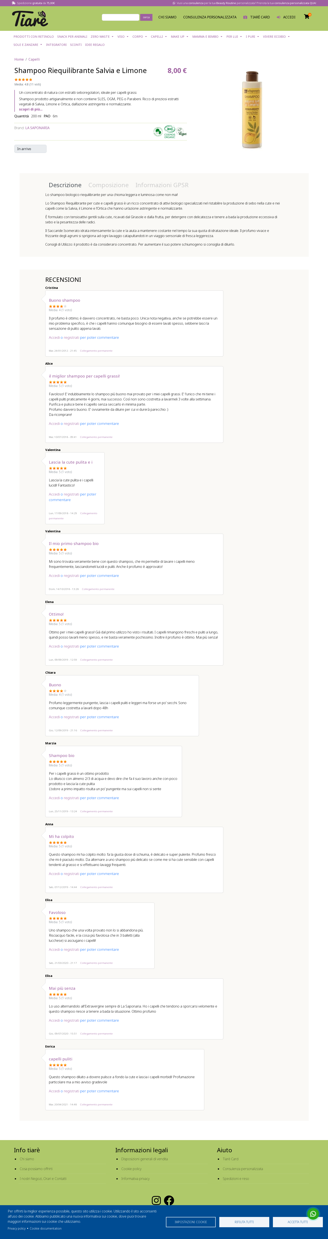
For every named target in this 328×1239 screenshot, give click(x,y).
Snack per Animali (72, 36)
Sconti (76, 45)
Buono (55, 684)
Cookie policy (131, 1168)
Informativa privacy (135, 1178)
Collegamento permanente (96, 350)
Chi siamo (27, 1159)
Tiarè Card (230, 1159)
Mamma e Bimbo (205, 36)
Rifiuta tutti (244, 1222)
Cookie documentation (46, 1228)
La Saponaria (37, 127)
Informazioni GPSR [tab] (161, 185)
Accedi (54, 337)
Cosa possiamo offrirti (36, 1168)
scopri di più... (30, 109)
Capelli (157, 36)
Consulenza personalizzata (209, 17)
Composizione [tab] (108, 185)
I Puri (250, 36)
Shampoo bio (61, 755)
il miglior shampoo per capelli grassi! (84, 376)
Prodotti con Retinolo (34, 36)
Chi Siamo (167, 17)
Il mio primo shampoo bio (74, 543)
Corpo (137, 36)
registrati (71, 337)
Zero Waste (100, 36)
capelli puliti (60, 1058)
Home (19, 59)
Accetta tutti (298, 1222)
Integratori (56, 45)
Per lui (232, 36)
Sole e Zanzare (26, 45)
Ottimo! (56, 614)
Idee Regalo (95, 45)
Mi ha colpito (61, 836)
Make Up (177, 36)
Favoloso (57, 912)
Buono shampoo (64, 300)
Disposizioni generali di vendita (144, 1159)
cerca (146, 17)
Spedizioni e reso (236, 1178)
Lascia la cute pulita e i (70, 462)
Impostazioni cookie (191, 1222)
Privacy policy (17, 1228)
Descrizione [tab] (65, 185)
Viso (121, 36)
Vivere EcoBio (274, 36)
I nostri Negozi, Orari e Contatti (43, 1178)
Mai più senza (62, 988)
